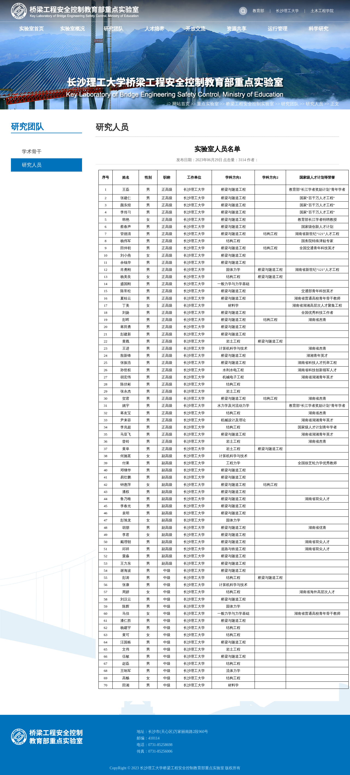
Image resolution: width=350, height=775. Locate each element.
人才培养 (154, 28)
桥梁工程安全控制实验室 (250, 103)
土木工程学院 (322, 11)
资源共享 (236, 28)
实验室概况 (72, 28)
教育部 (258, 11)
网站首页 (181, 103)
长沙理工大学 (287, 11)
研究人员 (314, 103)
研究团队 (113, 28)
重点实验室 (208, 103)
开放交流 (195, 28)
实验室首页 (31, 28)
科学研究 (318, 28)
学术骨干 (32, 151)
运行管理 (277, 28)
